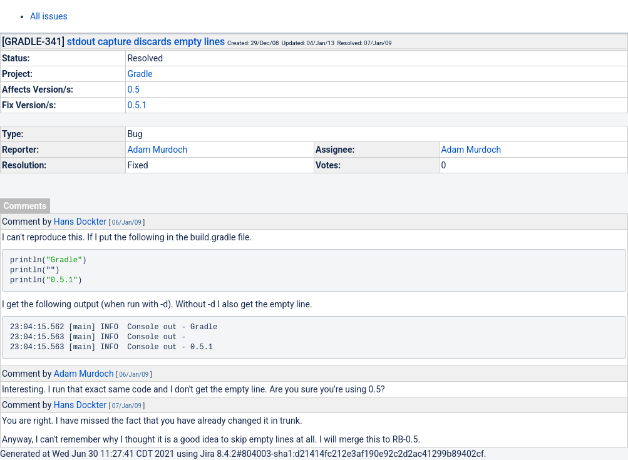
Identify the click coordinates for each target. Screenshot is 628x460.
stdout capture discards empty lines (146, 42)
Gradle (139, 74)
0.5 (133, 89)
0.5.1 (137, 105)
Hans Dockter (80, 222)
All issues (49, 16)
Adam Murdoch (157, 150)
